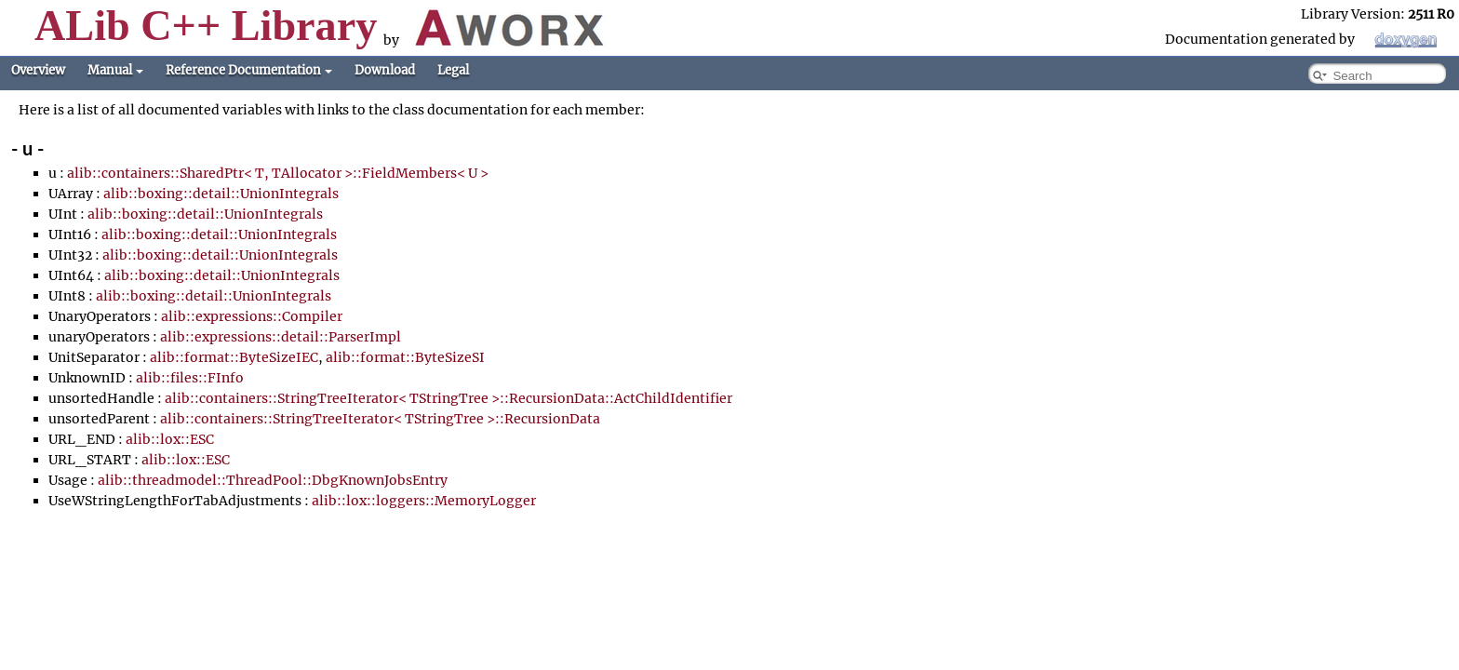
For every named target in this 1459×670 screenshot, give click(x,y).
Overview (38, 70)
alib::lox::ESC (170, 439)
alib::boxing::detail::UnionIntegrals (221, 193)
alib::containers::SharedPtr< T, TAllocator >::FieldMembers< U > (278, 173)
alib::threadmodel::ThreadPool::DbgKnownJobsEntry (273, 480)
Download (385, 70)
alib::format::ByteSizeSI (405, 357)
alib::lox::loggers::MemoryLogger (424, 500)
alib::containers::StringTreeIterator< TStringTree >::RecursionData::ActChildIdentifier (448, 398)
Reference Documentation (249, 70)
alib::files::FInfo (190, 377)
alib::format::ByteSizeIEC (234, 357)
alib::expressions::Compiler (251, 316)
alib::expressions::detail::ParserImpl (280, 336)
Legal (453, 70)
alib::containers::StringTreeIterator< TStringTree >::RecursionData (380, 418)
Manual (115, 70)
